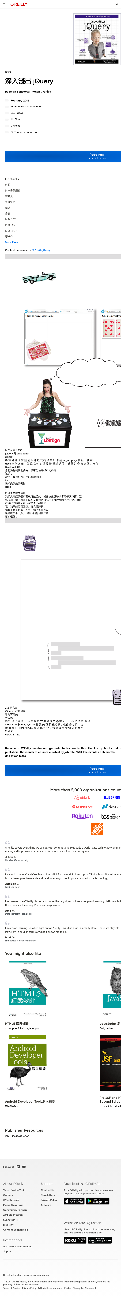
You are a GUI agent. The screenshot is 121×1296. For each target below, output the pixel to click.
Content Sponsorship (15, 1229)
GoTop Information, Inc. (25, 132)
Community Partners (15, 1210)
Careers (8, 1195)
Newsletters (48, 1195)
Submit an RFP (11, 1219)
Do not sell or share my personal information (26, 1275)
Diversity (8, 1224)
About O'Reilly (13, 1184)
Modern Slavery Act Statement (80, 1288)
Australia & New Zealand (17, 1246)
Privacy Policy (49, 1200)
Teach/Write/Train (14, 1190)
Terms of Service (11, 1288)
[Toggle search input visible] (117, 4)
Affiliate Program (13, 1215)
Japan (7, 1251)
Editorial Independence (50, 1288)
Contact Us (47, 1190)
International (12, 1240)
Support (47, 1184)
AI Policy (46, 1205)
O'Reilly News (11, 1200)
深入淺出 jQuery (41, 250)
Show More (11, 242)
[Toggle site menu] (4, 4)
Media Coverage (13, 1205)
